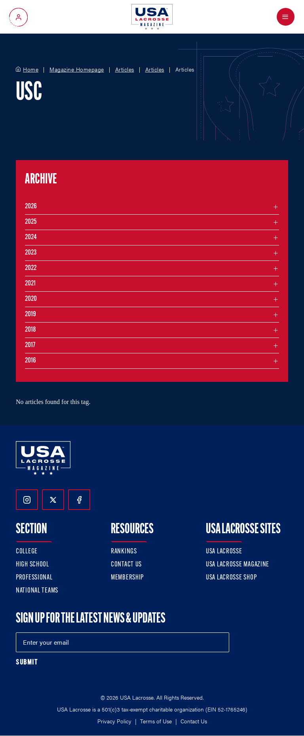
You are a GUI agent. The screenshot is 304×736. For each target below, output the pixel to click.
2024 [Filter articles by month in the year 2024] (31, 237)
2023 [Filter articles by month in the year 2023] (30, 253)
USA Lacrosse (224, 551)
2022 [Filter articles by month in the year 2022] (30, 268)
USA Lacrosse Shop (231, 577)
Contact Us (126, 564)
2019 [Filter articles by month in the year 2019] (30, 314)
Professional (34, 577)
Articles (124, 69)
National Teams (37, 590)
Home (30, 69)
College (27, 551)
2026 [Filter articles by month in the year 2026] (31, 206)
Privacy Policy (114, 721)
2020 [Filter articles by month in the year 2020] (31, 299)
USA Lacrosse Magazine (237, 564)
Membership (127, 577)
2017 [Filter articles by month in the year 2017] (30, 345)
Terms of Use (156, 721)
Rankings (124, 551)
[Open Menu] (285, 17)
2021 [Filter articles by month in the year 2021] (30, 283)
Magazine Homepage (76, 69)
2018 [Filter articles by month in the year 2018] (30, 330)
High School (32, 564)
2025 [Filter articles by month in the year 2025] (30, 222)
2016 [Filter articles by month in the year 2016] (30, 360)
